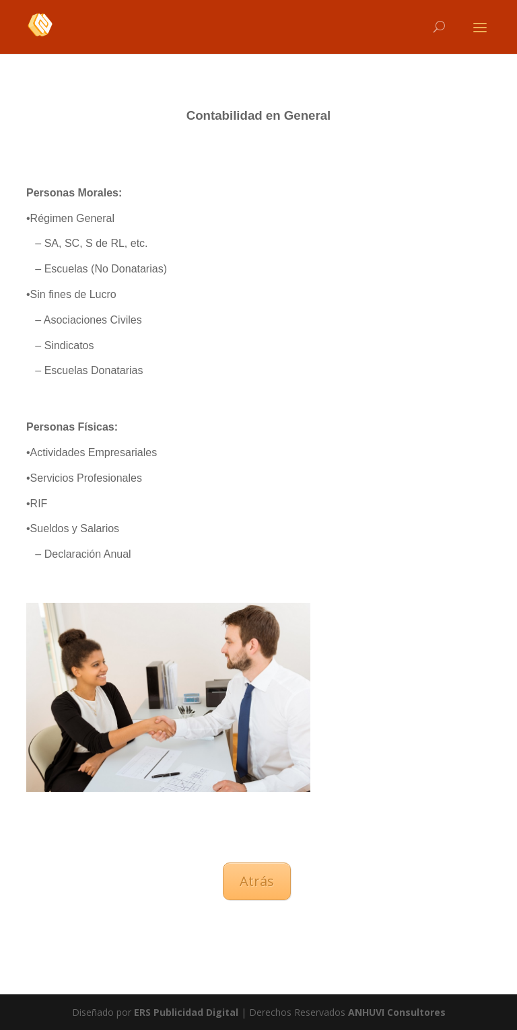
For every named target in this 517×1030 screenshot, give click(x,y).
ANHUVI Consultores (397, 1012)
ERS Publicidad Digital (186, 1012)
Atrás (257, 881)
